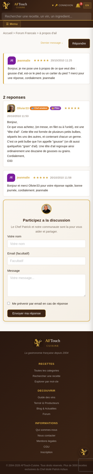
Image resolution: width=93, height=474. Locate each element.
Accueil (7, 33)
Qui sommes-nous (46, 429)
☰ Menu (12, 24)
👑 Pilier (55, 108)
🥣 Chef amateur (39, 108)
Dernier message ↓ (52, 42)
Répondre (79, 43)
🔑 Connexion (64, 5)
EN (87, 5)
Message (13, 270)
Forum (46, 414)
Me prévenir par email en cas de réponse (37, 303)
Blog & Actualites (46, 408)
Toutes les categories (46, 370)
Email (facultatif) (18, 253)
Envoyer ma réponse (26, 313)
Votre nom (14, 236)
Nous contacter (46, 435)
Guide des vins (46, 397)
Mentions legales (46, 441)
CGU (46, 446)
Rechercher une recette (46, 376)
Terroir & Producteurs (46, 403)
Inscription (46, 452)
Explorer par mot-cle (46, 381)
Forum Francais (26, 33)
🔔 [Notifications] (78, 5)
